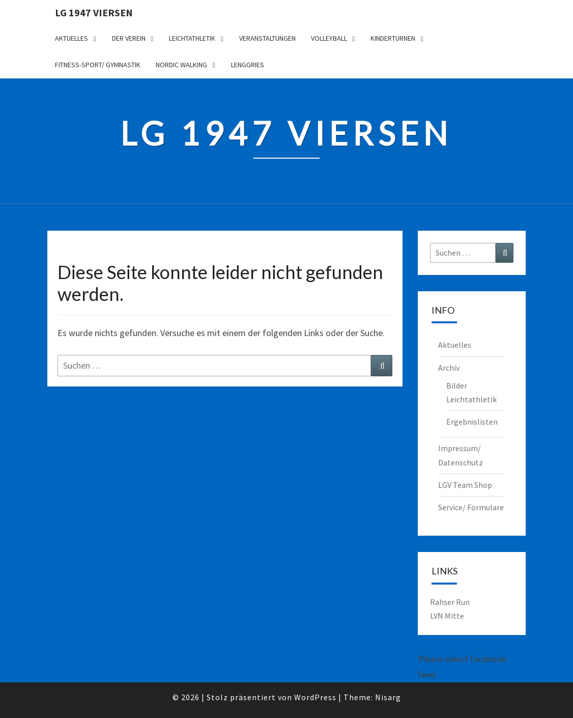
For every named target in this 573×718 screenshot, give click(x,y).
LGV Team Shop (465, 485)
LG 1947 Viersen (94, 12)
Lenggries (247, 64)
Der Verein (129, 38)
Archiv (449, 368)
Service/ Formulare (471, 507)
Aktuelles (71, 38)
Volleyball (329, 38)
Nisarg (388, 697)
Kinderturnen (392, 38)
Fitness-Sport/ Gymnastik (97, 64)
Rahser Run (450, 602)
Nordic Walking (181, 64)
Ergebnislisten (472, 422)
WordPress (315, 697)
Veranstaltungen (267, 38)
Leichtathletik (192, 38)
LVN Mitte (447, 616)
